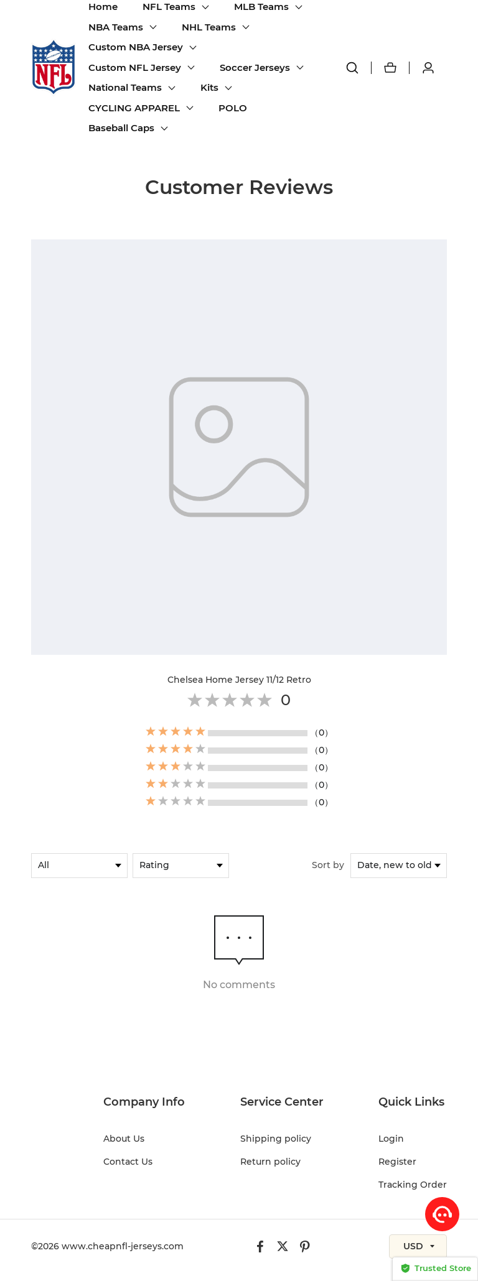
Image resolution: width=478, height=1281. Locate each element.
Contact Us (127, 1161)
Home (103, 6)
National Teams (125, 87)
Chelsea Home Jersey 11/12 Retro (239, 679)
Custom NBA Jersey (135, 47)
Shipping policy (275, 1138)
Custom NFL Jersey (134, 67)
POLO (232, 108)
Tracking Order (412, 1184)
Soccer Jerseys (255, 67)
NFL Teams (169, 6)
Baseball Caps (121, 128)
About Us (123, 1138)
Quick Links (411, 1102)
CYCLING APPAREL (134, 108)
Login (391, 1138)
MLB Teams (261, 6)
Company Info (144, 1102)
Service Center (282, 1102)
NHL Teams (209, 27)
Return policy (270, 1161)
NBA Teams (115, 27)
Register (397, 1161)
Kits (209, 87)
